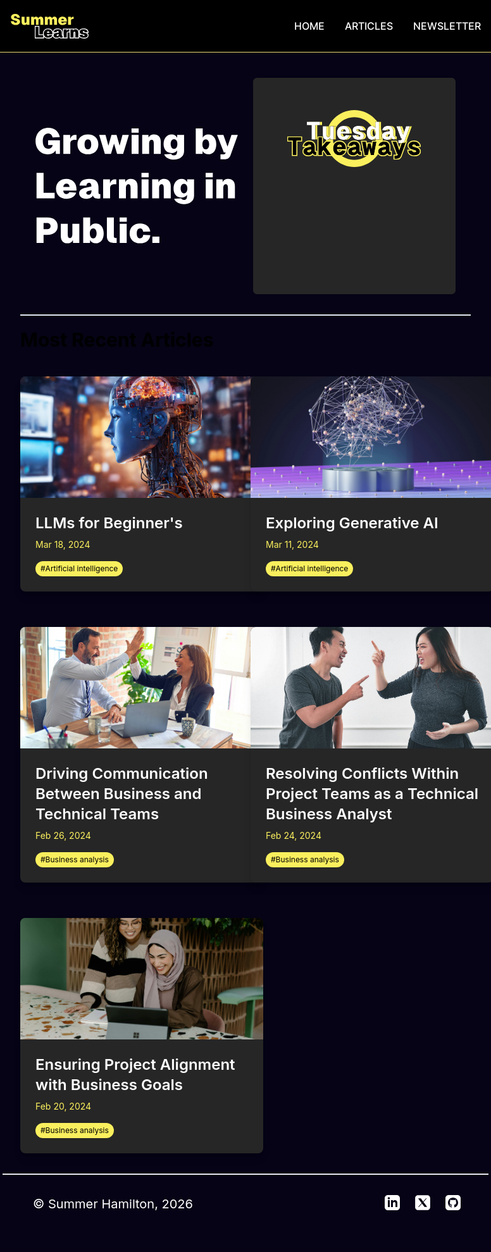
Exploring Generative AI (352, 523)
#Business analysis (74, 859)
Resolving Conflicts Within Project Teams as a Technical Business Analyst (372, 793)
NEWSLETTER (447, 26)
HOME (309, 26)
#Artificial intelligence (79, 568)
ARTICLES (369, 26)
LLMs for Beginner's (109, 523)
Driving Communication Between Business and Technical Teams (121, 793)
